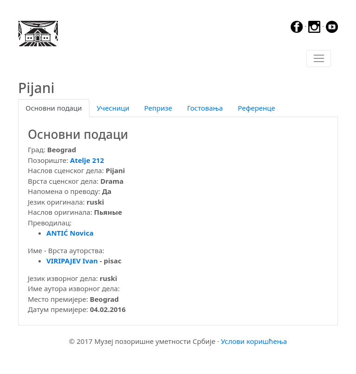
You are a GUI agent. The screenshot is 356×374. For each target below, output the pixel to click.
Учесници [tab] (113, 107)
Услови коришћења (254, 341)
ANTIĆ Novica (70, 232)
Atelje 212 (87, 160)
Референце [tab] (256, 107)
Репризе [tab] (158, 107)
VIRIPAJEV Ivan (72, 260)
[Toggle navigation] (318, 59)
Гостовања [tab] (205, 107)
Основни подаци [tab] (53, 107)
